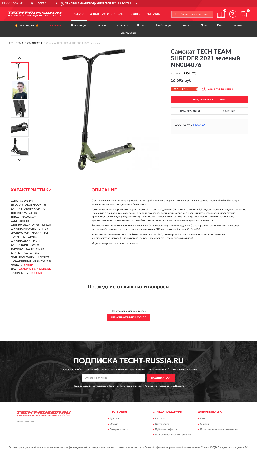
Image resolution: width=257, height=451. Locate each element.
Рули (220, 25)
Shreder (28, 265)
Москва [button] (199, 125)
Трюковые (36, 273)
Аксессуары (128, 33)
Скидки (204, 424)
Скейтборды (164, 25)
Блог (203, 418)
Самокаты (54, 25)
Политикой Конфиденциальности (125, 386)
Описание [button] (229, 111)
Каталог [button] (79, 14)
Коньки (101, 25)
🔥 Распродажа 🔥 (27, 25)
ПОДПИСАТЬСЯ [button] (161, 378)
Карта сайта (162, 424)
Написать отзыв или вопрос (128, 317)
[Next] (20, 160)
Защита (238, 25)
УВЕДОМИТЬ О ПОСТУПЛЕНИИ (209, 99)
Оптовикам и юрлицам (107, 14)
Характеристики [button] (190, 111)
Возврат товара (119, 429)
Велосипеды (79, 25)
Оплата (114, 424)
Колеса (141, 25)
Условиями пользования (157, 386)
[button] (233, 14)
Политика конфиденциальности (219, 429)
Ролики (186, 25)
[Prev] (20, 58)
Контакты (153, 14)
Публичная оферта (166, 429)
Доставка (115, 418)
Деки (204, 25)
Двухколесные (27, 269)
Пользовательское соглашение (173, 435)
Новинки (135, 14)
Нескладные (44, 269)
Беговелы (121, 25)
